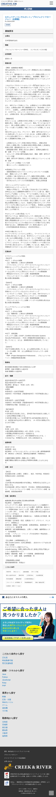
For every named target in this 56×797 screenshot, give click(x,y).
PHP (4, 686)
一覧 (52, 597)
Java (4, 674)
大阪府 (5, 733)
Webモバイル (7, 702)
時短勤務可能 (7, 660)
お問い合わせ (8, 761)
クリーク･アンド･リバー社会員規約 (15, 758)
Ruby (4, 683)
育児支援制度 (7, 663)
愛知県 (5, 730)
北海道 (5, 722)
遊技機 (5, 708)
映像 (4, 697)
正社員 (5, 657)
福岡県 (5, 736)
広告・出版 (6, 699)
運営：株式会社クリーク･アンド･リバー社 (16, 751)
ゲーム (5, 705)
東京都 (5, 727)
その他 (5, 711)
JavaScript (6, 680)
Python (5, 677)
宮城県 (5, 725)
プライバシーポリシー (11, 755)
